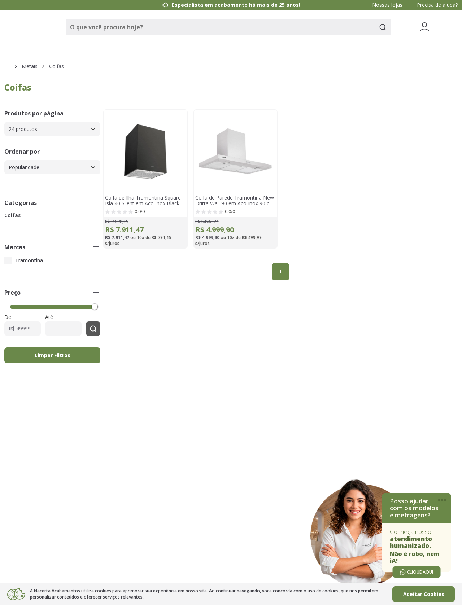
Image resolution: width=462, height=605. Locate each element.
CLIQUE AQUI (416, 572)
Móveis (279, 50)
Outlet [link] (440, 50)
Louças (232, 50)
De (7, 317)
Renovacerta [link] (386, 50)
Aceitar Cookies (423, 594)
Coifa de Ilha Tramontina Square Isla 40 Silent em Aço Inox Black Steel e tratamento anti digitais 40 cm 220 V (144, 200)
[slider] (94, 306)
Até (49, 317)
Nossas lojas (387, 4)
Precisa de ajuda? (437, 4)
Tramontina (29, 260)
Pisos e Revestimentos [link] (118, 50)
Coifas (56, 66)
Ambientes (331, 50)
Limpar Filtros (52, 355)
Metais (185, 50)
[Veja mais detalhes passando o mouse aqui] (424, 27)
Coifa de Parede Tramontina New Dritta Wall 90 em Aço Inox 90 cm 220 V (234, 200)
